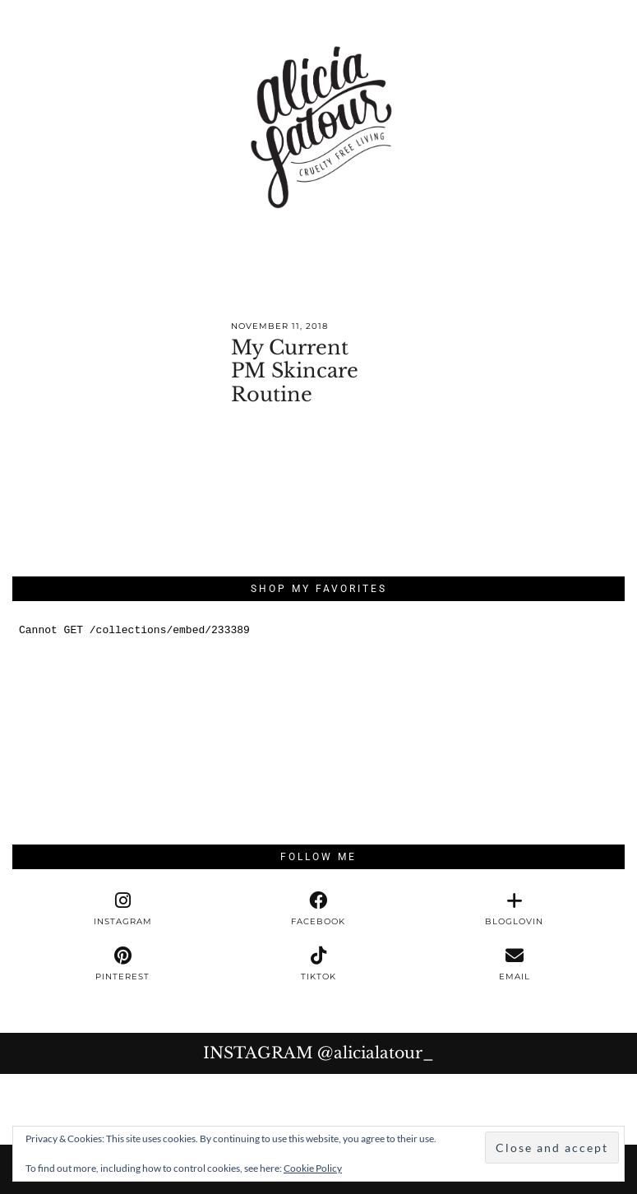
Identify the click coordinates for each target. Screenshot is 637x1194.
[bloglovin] (514, 909)
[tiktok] (318, 964)
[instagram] (122, 909)
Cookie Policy (313, 1168)
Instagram (318, 1053)
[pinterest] (122, 964)
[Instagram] (35, 1109)
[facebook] (318, 909)
